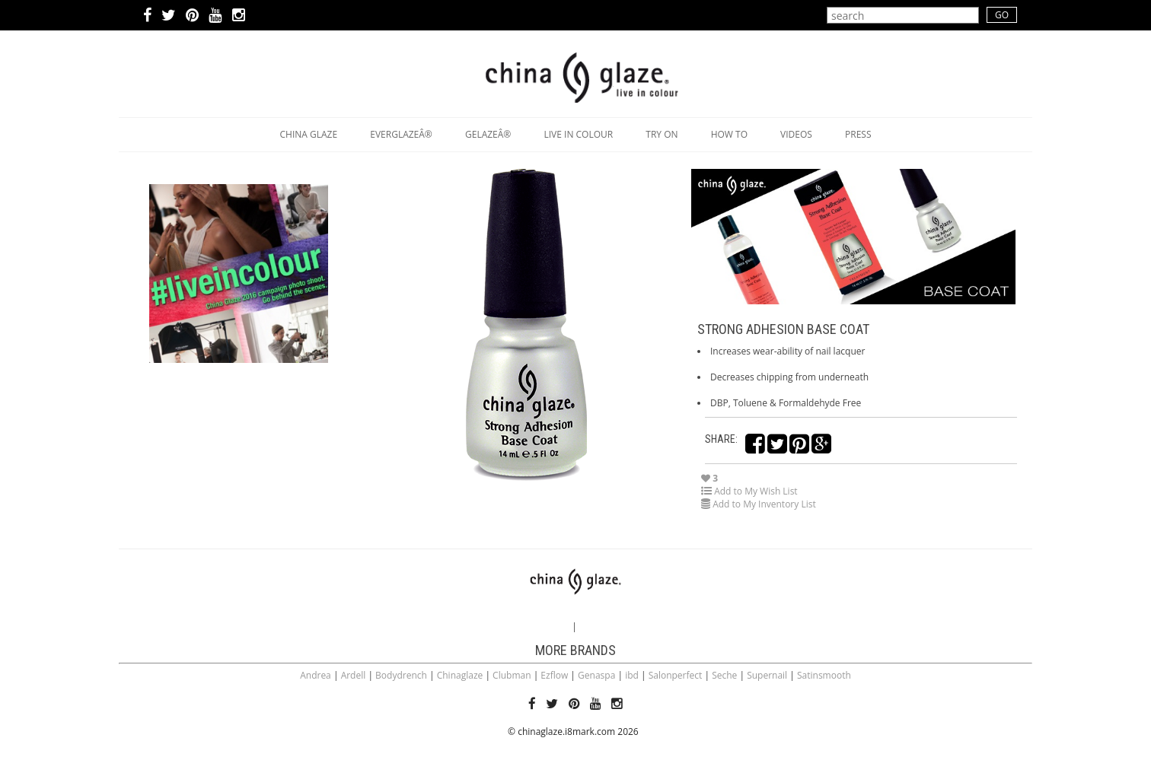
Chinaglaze (460, 675)
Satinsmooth (824, 675)
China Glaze (309, 134)
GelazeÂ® (488, 134)
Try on (662, 134)
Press (858, 134)
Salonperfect (676, 675)
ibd (632, 675)
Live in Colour (578, 134)
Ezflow (554, 675)
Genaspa (596, 675)
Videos (796, 134)
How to (729, 134)
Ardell (353, 675)
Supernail (767, 675)
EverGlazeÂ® (401, 134)
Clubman (512, 675)
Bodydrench (401, 675)
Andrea (315, 675)
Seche (724, 675)
